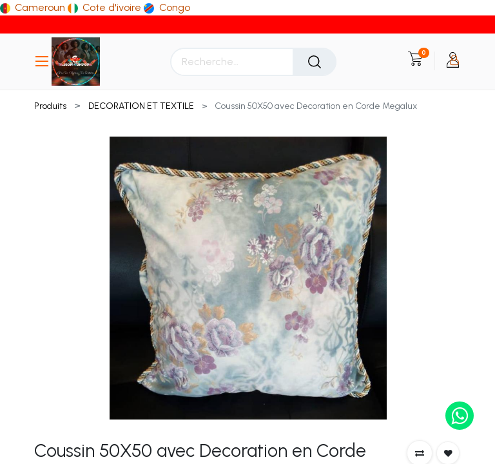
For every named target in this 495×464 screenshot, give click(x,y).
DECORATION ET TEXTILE (141, 106)
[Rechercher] (314, 62)
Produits (50, 106)
